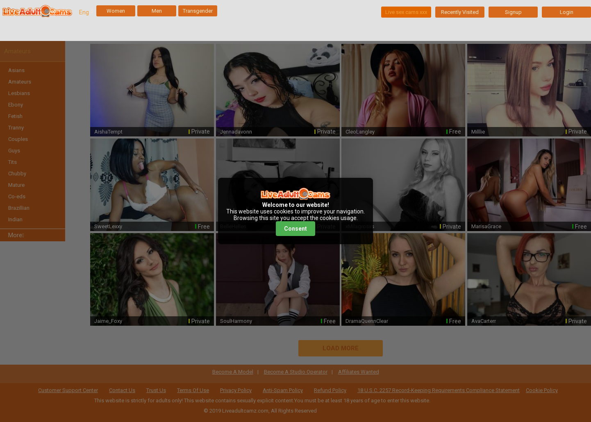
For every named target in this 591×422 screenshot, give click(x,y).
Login (566, 12)
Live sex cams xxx (406, 12)
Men (157, 11)
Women (116, 11)
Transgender (198, 11)
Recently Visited (460, 12)
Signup (513, 12)
